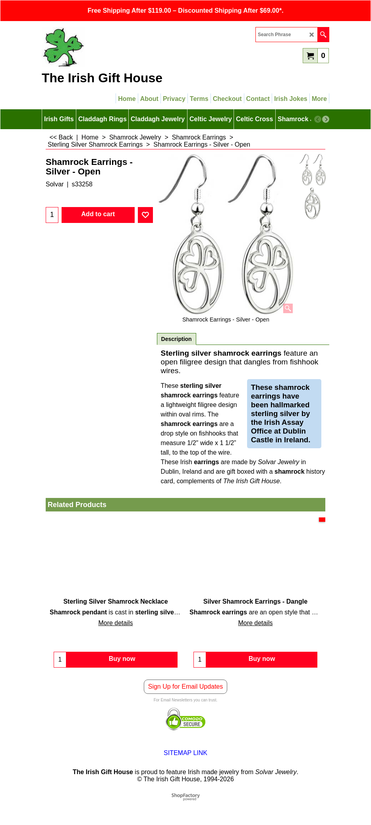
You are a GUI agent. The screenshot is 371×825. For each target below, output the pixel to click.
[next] (325, 119)
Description (176, 339)
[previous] (317, 119)
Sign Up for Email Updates (185, 690)
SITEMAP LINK (185, 756)
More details (115, 623)
